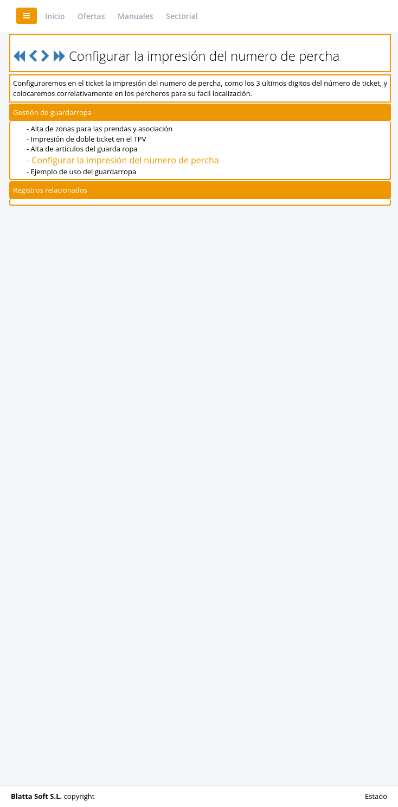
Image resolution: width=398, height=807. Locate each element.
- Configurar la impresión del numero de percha (123, 160)
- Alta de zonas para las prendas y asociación (99, 129)
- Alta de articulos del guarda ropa (82, 149)
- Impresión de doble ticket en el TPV (86, 139)
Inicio (55, 16)
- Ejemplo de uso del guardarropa (81, 171)
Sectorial (182, 16)
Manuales (135, 16)
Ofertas (91, 16)
